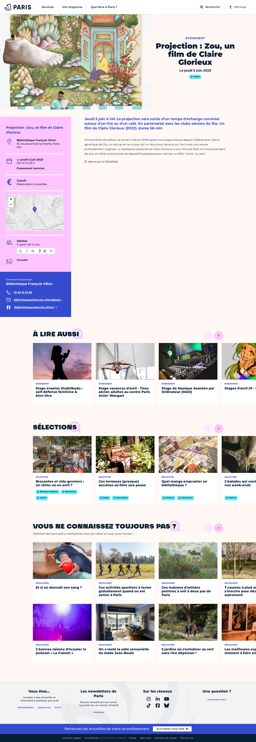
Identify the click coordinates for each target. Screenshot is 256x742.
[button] (35, 210)
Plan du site (186, 738)
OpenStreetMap (50, 229)
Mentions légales (72, 738)
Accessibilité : (105, 738)
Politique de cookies (166, 738)
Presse (132, 738)
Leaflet (35, 229)
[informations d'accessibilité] (36, 251)
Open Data (145, 738)
